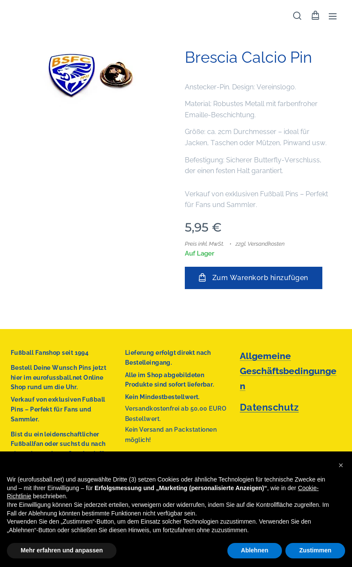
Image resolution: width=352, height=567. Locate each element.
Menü (333, 16)
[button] (297, 16)
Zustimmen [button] (315, 550)
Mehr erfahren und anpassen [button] (62, 550)
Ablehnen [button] (255, 550)
